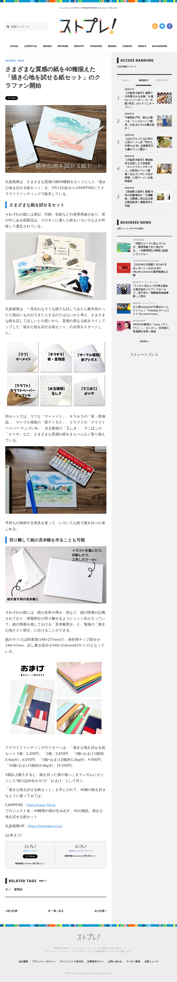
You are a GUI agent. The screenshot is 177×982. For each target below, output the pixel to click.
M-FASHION (159, 46)
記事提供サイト (96, 961)
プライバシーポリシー (36, 961)
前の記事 (11, 910)
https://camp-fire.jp (42, 805)
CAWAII (127, 46)
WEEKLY (143, 80)
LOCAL (14, 46)
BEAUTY (79, 46)
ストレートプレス (144, 338)
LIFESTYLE (30, 46)
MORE (144, 325)
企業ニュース (161, 961)
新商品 (18, 889)
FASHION (96, 46)
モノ (8, 889)
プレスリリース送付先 (68, 961)
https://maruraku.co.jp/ (46, 826)
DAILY (125, 80)
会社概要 (12, 961)
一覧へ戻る (55, 910)
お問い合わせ (119, 961)
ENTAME (63, 46)
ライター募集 (140, 961)
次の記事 (99, 910)
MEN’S (142, 46)
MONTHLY (162, 80)
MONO (47, 46)
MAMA (112, 46)
